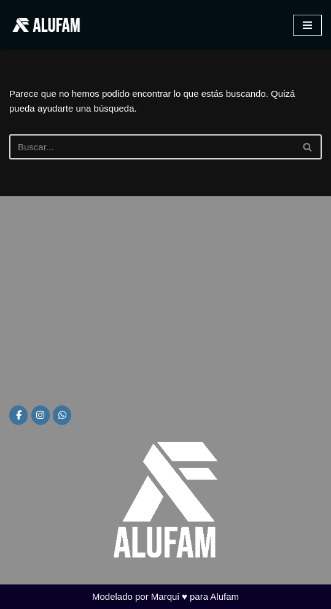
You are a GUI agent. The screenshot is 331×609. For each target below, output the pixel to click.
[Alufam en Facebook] (18, 415)
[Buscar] (151, 146)
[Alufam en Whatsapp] (62, 415)
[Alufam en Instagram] (40, 415)
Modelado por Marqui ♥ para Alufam (165, 596)
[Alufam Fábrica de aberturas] (46, 25)
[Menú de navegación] (307, 25)
